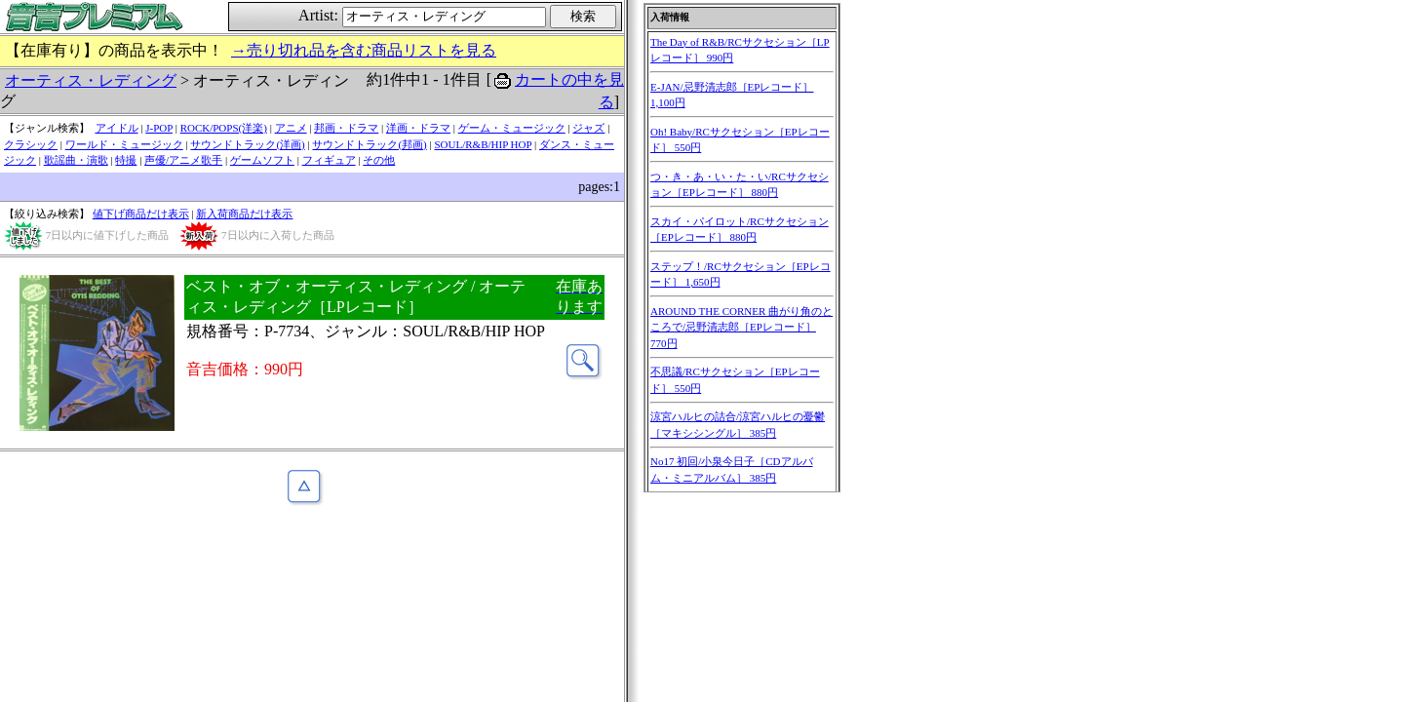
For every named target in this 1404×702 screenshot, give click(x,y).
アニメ (291, 128)
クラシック (31, 144)
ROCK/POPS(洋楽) (223, 128)
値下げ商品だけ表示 (141, 213)
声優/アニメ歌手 (183, 160)
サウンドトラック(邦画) (369, 144)
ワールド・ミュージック (124, 144)
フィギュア (329, 160)
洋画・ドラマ (418, 128)
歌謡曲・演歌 (76, 160)
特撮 (125, 160)
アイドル (117, 128)
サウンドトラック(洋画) (247, 144)
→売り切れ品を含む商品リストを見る (363, 50)
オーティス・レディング (90, 80)
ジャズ (588, 128)
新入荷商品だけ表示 (244, 213)
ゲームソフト (262, 160)
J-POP (159, 128)
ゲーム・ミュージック (512, 128)
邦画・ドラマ (346, 128)
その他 (379, 160)
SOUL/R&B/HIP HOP (482, 144)
